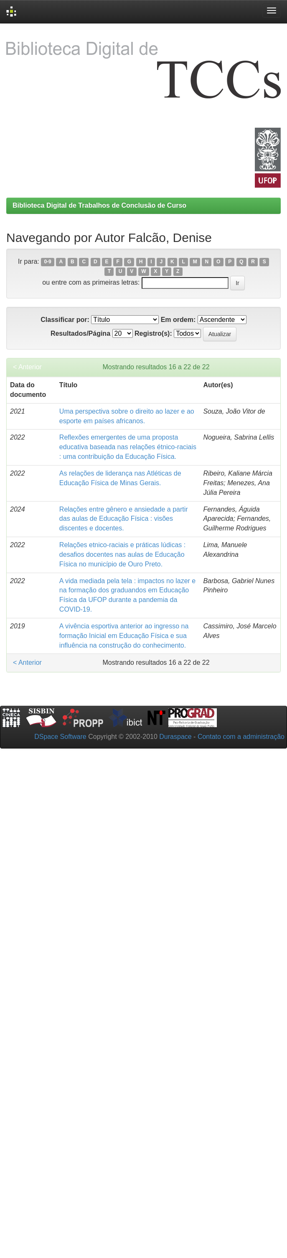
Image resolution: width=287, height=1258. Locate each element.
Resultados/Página (80, 333)
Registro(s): (153, 333)
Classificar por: (65, 319)
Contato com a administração (241, 736)
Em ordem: (178, 319)
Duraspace (175, 736)
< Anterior (27, 366)
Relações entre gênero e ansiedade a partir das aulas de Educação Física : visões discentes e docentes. (123, 519)
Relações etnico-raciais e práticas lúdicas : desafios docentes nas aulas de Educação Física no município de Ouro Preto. (122, 554)
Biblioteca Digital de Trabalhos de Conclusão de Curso (99, 205)
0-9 (47, 262)
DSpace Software (60, 736)
